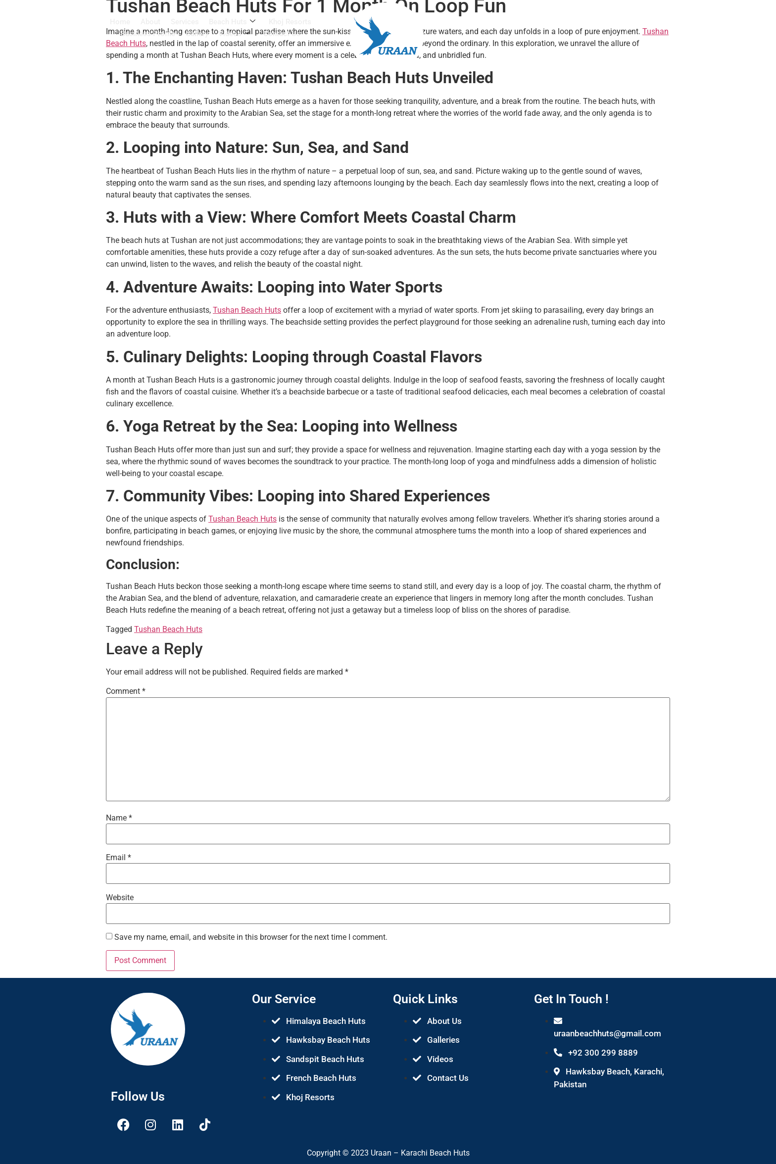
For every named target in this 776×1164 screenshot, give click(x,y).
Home (121, 21)
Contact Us (281, 32)
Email (118, 858)
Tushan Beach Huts (247, 310)
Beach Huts (232, 21)
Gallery (197, 32)
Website (120, 898)
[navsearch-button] (577, 25)
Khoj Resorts (289, 21)
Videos (234, 32)
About (151, 21)
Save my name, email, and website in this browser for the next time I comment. (251, 937)
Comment (126, 691)
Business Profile (148, 32)
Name (119, 818)
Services (185, 21)
